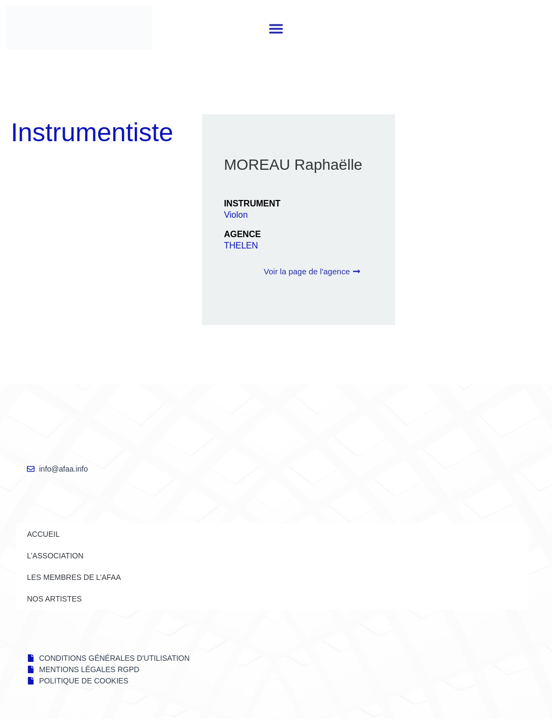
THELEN (241, 245)
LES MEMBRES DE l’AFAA (74, 577)
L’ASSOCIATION (55, 555)
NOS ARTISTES (54, 598)
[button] (276, 28)
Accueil (43, 534)
